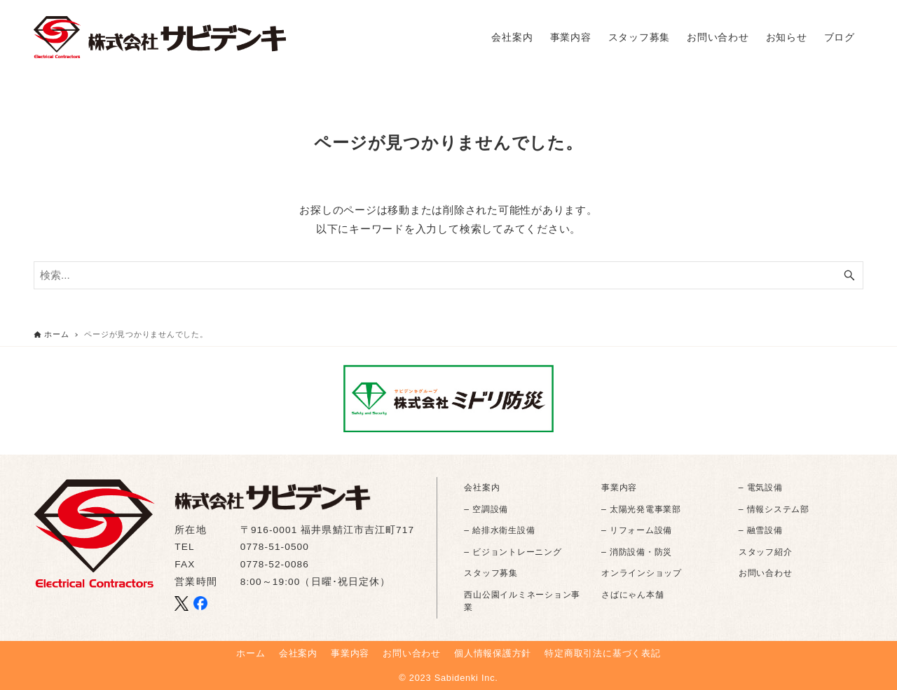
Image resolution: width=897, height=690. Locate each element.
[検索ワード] (448, 275)
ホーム (250, 653)
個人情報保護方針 (492, 653)
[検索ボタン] (849, 275)
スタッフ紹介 (766, 552)
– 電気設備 (761, 487)
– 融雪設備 (761, 530)
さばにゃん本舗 (632, 595)
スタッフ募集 (491, 573)
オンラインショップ (641, 573)
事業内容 (619, 487)
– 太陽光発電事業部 (641, 509)
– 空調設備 (486, 509)
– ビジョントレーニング (512, 552)
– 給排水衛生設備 (499, 530)
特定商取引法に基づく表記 (602, 653)
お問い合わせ (766, 573)
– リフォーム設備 (636, 530)
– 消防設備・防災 (636, 552)
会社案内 (482, 487)
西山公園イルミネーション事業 (522, 601)
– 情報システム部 (774, 509)
